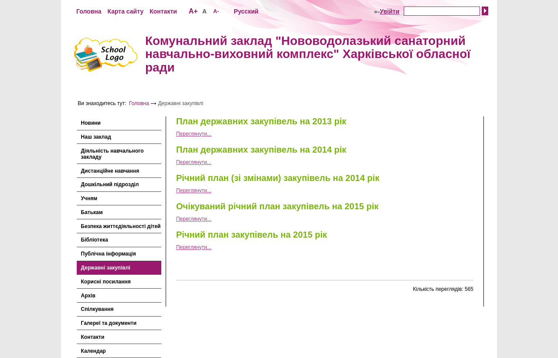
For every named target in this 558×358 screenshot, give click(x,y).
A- (216, 11)
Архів (88, 296)
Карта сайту (125, 11)
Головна (89, 11)
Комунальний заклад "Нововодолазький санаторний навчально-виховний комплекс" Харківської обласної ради (307, 54)
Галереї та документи (109, 323)
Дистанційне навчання (110, 171)
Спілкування (97, 309)
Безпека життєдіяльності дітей (121, 226)
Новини (91, 123)
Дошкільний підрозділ (110, 184)
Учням (89, 198)
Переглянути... (193, 134)
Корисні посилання (106, 282)
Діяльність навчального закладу (112, 154)
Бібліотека (94, 240)
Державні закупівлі (105, 268)
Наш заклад (96, 137)
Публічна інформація (108, 254)
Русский (246, 11)
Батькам (92, 212)
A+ (193, 11)
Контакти (163, 11)
